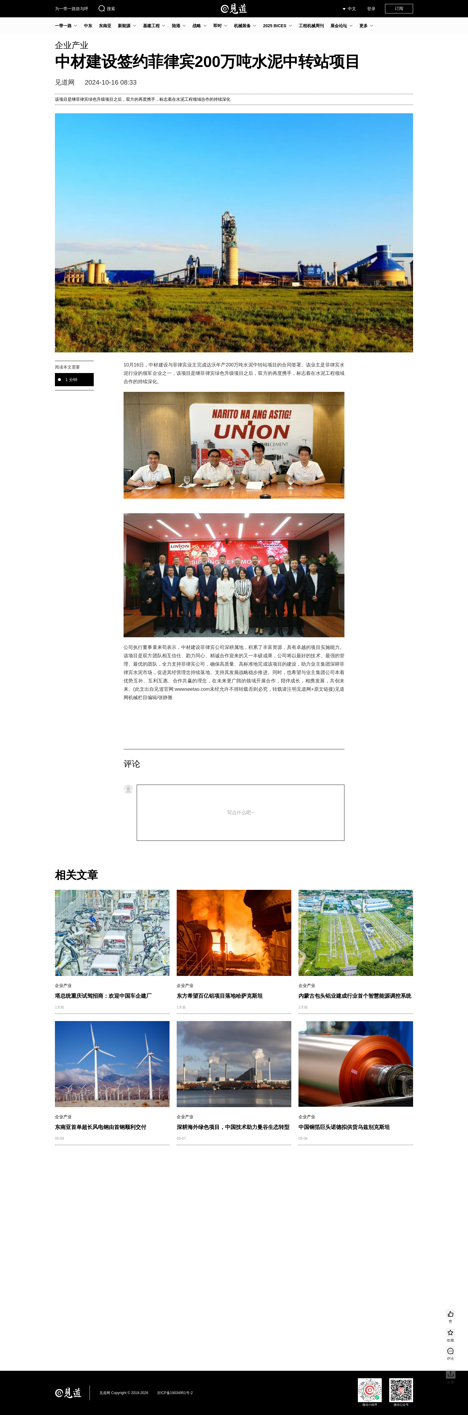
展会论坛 (338, 26)
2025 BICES (274, 26)
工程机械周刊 (311, 26)
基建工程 (151, 26)
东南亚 (105, 26)
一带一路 (63, 26)
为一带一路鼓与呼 (71, 8)
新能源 (124, 26)
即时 (217, 26)
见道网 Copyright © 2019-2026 (123, 1393)
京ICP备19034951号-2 (175, 1393)
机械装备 (242, 26)
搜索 (106, 8)
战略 (197, 26)
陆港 (176, 26)
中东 (88, 26)
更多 (363, 26)
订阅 (399, 8)
